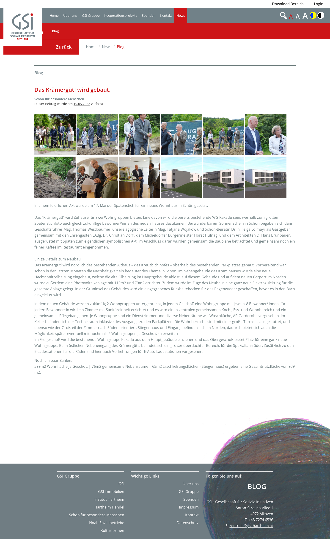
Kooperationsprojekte (120, 15)
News (180, 15)
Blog (55, 31)
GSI (121, 483)
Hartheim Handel (109, 507)
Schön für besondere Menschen (96, 514)
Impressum (189, 507)
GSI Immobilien (111, 491)
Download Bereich (288, 3)
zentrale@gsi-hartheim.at (251, 525)
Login (318, 3)
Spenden (149, 15)
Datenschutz (188, 522)
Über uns (70, 15)
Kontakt (166, 15)
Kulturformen (112, 530)
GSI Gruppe (91, 15)
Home (54, 15)
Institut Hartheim (109, 499)
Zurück (64, 47)
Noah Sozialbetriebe (106, 522)
